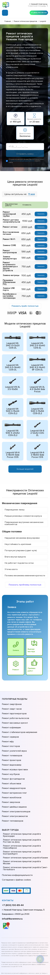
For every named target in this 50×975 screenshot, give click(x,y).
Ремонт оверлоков (10, 775)
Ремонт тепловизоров (12, 790)
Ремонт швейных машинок (14, 779)
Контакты (7, 865)
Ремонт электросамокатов (14, 786)
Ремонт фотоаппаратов (13, 756)
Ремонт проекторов (11, 741)
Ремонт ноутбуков (10, 753)
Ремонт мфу (7, 727)
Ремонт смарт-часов (11, 700)
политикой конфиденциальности (21, 162)
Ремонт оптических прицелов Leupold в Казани (25, 826)
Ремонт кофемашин (11, 715)
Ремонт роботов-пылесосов (15, 708)
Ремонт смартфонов (11, 697)
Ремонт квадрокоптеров (13, 764)
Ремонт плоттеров (10, 730)
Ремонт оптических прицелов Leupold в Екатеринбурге (21, 821)
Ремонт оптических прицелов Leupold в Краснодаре (21, 804)
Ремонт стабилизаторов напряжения (19, 719)
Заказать (41, 215)
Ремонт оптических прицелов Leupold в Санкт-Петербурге (24, 835)
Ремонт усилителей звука (13, 734)
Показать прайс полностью (25, 301)
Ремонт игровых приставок (14, 749)
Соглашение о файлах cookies (16, 845)
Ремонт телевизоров (11, 738)
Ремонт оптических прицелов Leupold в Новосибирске (21, 815)
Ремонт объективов (11, 760)
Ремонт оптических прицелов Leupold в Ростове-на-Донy (21, 809)
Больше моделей (25, 462)
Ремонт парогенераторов (14, 704)
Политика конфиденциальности (16, 842)
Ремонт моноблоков (11, 771)
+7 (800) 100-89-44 (38, 12)
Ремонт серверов (10, 723)
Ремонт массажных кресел (14, 712)
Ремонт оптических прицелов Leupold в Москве (25, 830)
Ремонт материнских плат (14, 768)
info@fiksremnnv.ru (12, 883)
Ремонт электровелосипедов (15, 783)
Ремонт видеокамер (11, 745)
